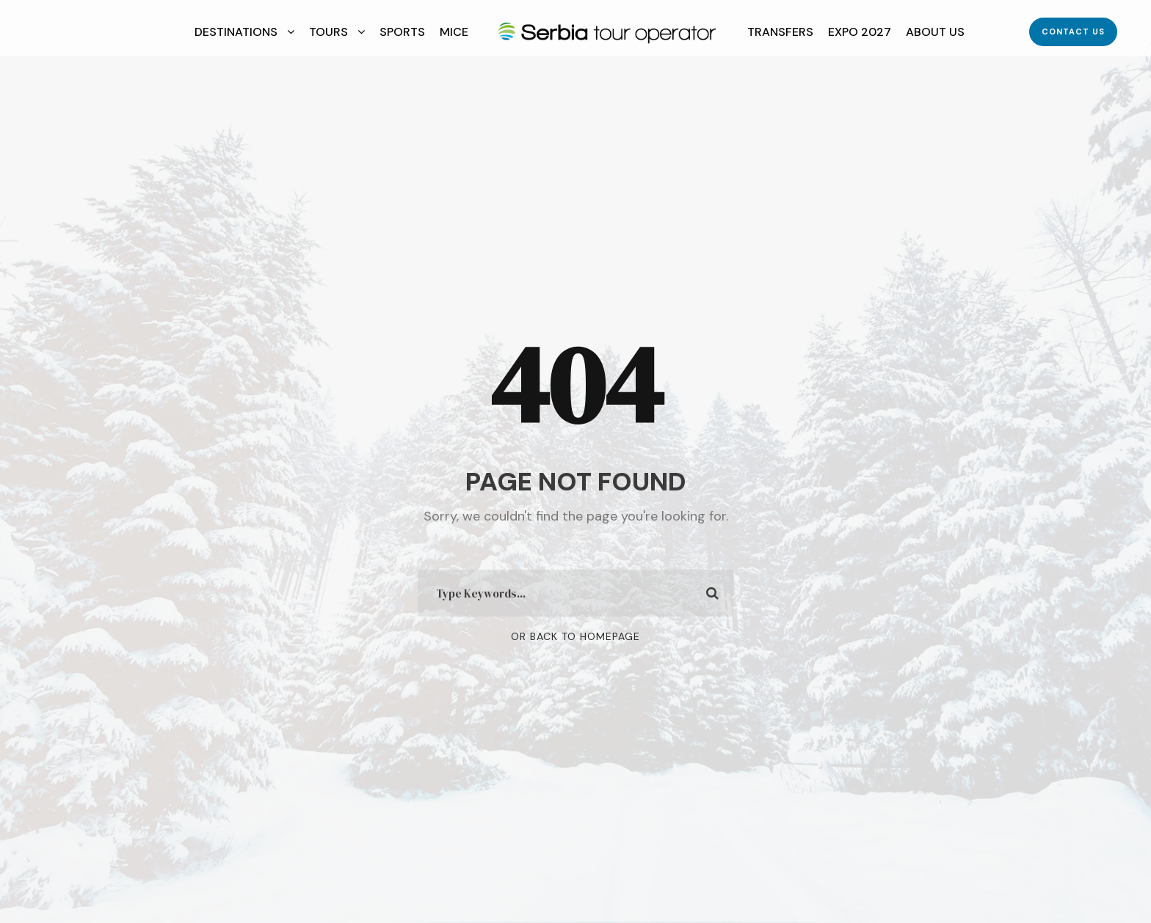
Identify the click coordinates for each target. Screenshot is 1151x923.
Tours (328, 32)
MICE (454, 32)
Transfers (780, 32)
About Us (935, 32)
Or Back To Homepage (575, 636)
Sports (402, 32)
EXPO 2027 (859, 32)
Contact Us (1073, 31)
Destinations (236, 32)
